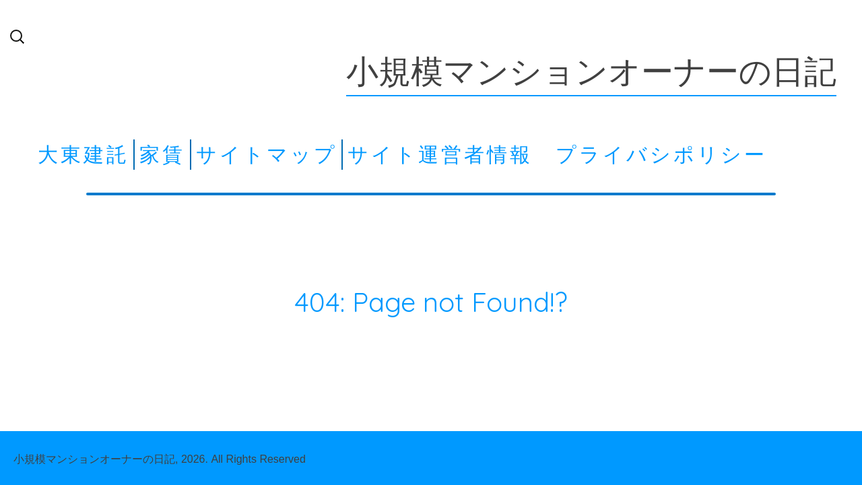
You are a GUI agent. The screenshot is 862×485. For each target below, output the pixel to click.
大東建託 (83, 154)
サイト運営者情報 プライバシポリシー (557, 154)
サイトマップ (266, 154)
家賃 (162, 154)
